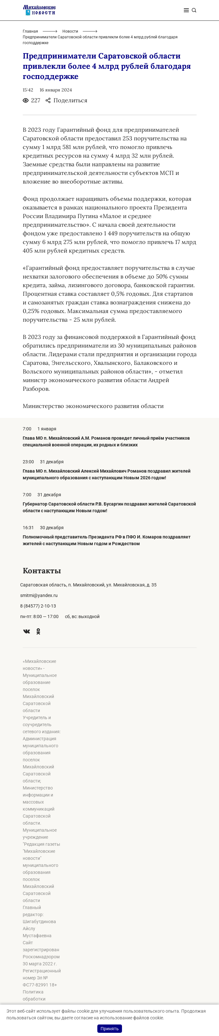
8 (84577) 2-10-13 (38, 605)
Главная (30, 31)
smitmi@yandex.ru (39, 595)
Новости (70, 31)
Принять (110, 1028)
